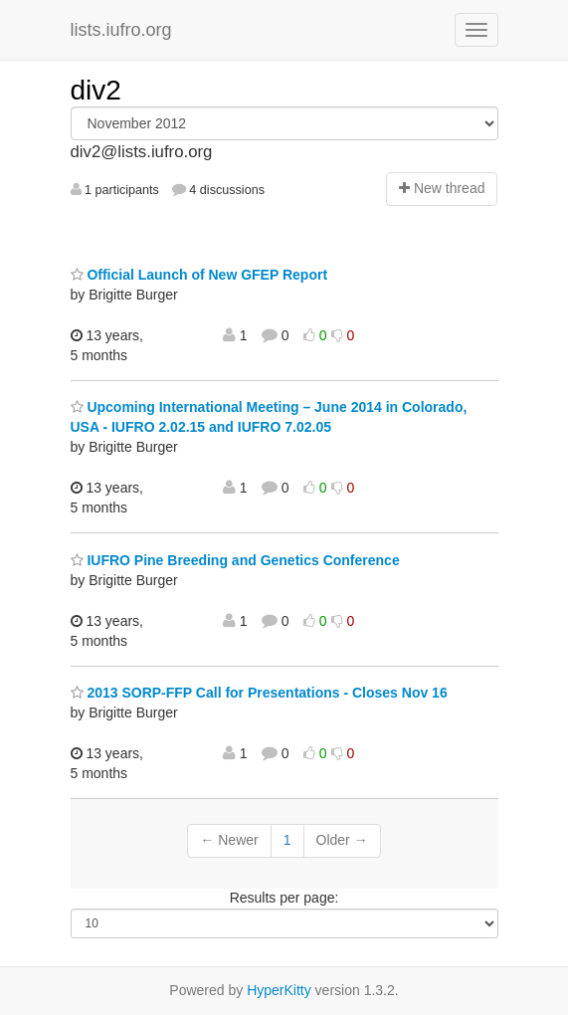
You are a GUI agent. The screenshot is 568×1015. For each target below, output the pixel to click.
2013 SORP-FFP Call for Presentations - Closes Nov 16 (259, 693)
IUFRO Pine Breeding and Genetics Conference (235, 560)
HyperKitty (279, 990)
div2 (96, 90)
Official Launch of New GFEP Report (199, 275)
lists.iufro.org (121, 30)
